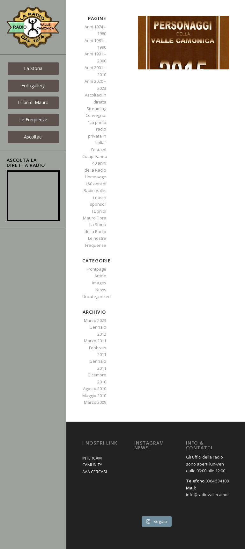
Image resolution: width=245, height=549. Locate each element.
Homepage (95, 177)
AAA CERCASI (94, 471)
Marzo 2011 (95, 341)
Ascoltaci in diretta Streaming (95, 101)
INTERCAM (92, 458)
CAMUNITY (92, 464)
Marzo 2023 (95, 320)
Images (99, 283)
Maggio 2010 (94, 395)
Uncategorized (96, 296)
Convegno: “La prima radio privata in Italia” (95, 129)
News (100, 289)
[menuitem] (33, 69)
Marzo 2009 (95, 402)
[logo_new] (33, 27)
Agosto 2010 (94, 388)
